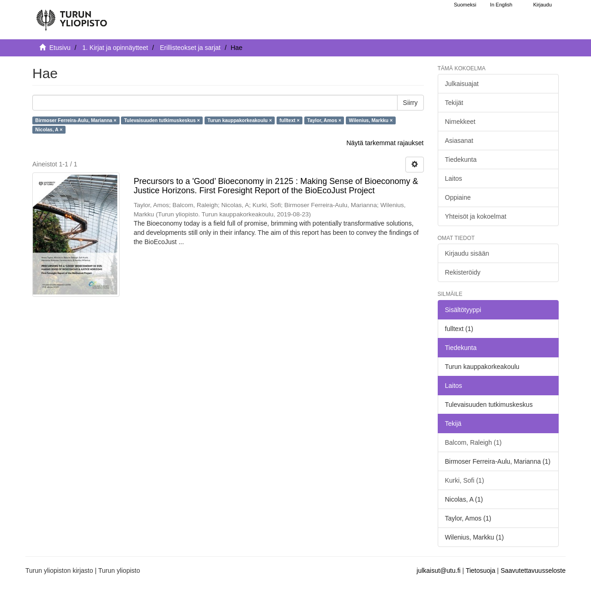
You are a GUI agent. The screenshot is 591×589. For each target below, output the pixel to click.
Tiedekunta (461, 159)
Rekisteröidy (463, 272)
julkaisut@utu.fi (438, 570)
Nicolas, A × (48, 129)
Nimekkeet (460, 121)
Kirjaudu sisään (467, 253)
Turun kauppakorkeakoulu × (239, 120)
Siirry (410, 102)
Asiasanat (459, 140)
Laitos (453, 178)
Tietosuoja (480, 570)
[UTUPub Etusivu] (71, 16)
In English (501, 4)
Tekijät (454, 102)
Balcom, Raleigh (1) (473, 442)
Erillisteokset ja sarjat (190, 47)
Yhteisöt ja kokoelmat (476, 216)
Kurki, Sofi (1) (464, 480)
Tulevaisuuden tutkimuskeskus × (162, 120)
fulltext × (289, 120)
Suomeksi (465, 4)
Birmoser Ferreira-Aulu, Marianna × (75, 120)
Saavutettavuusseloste (533, 570)
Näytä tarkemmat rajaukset (384, 143)
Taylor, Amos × (324, 120)
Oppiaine (458, 197)
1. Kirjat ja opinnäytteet (115, 47)
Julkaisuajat (462, 83)
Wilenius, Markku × (371, 120)
